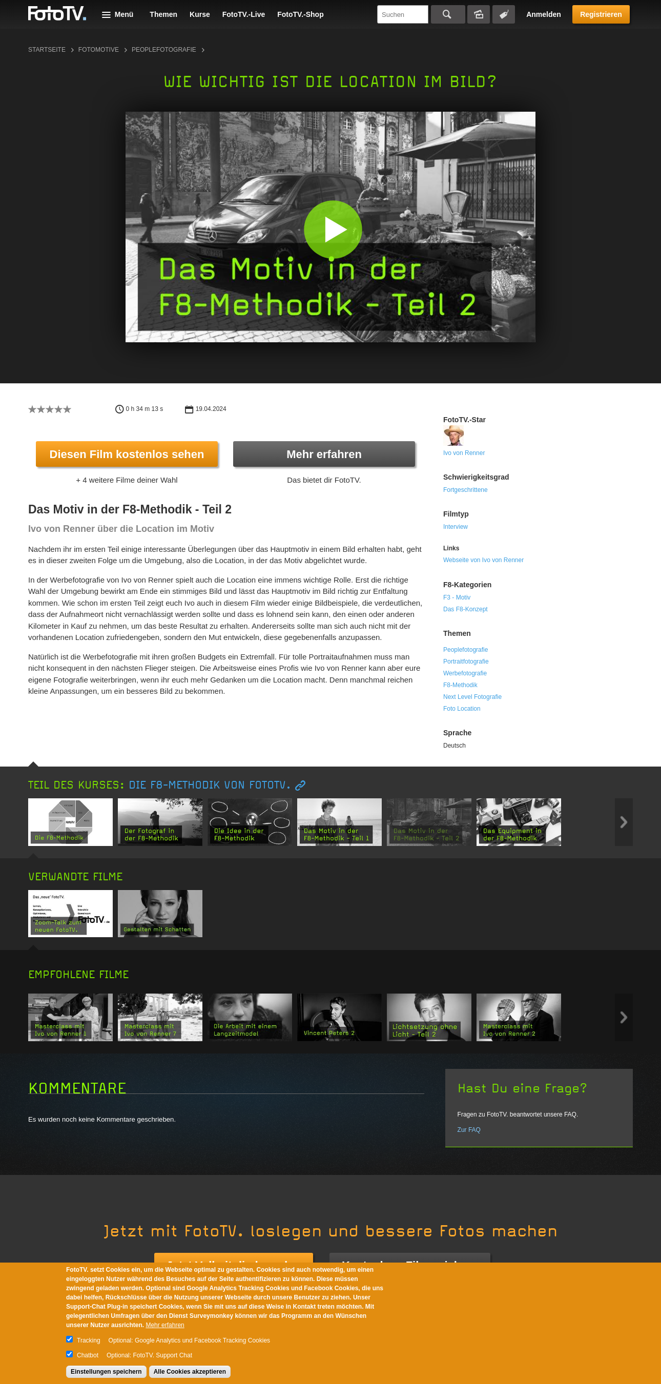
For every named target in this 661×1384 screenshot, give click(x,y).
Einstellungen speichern (106, 1371)
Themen (163, 14)
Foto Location (462, 708)
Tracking (88, 1340)
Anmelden (543, 14)
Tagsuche (503, 14)
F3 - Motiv (456, 597)
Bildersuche (478, 14)
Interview (455, 526)
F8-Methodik (460, 685)
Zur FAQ (469, 1129)
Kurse (200, 14)
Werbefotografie (465, 673)
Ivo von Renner (464, 453)
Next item (624, 822)
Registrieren (601, 14)
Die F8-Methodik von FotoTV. (210, 785)
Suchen (448, 14)
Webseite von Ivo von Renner (483, 560)
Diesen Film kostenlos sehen (127, 454)
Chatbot (87, 1355)
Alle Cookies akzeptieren (190, 1371)
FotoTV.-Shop (300, 14)
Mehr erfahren (324, 454)
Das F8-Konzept (465, 609)
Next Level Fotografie (472, 696)
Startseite (47, 49)
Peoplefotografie (164, 49)
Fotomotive (98, 49)
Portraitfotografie (466, 661)
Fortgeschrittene (465, 489)
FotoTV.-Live (243, 14)
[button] (333, 229)
